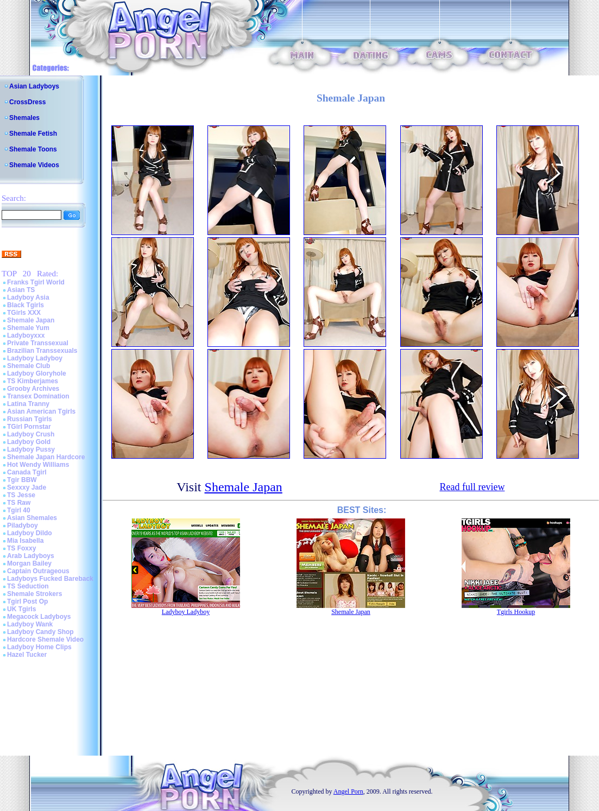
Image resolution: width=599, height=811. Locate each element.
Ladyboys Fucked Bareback (50, 578)
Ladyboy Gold (29, 442)
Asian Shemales (32, 518)
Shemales (24, 118)
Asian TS (21, 290)
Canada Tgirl (27, 472)
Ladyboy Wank (30, 624)
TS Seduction (28, 586)
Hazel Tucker (27, 654)
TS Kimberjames (32, 381)
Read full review (472, 486)
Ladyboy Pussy (31, 449)
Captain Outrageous (38, 571)
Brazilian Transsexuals (42, 350)
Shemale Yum (28, 328)
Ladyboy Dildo (29, 533)
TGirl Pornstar (29, 426)
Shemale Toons (33, 149)
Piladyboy (22, 525)
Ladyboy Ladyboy (34, 358)
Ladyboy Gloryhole (36, 373)
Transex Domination (38, 396)
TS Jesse (21, 495)
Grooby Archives (33, 388)
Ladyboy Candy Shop (40, 632)
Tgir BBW (22, 480)
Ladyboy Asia (28, 297)
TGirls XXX (24, 312)
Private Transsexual (37, 343)
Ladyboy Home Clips (39, 647)
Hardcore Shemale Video (45, 639)
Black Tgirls (25, 305)
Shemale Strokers (34, 594)
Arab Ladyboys (30, 556)
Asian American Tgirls (41, 411)
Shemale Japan (30, 320)
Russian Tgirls (29, 419)
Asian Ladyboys (34, 86)
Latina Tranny (28, 404)
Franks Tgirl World (36, 282)
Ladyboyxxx (26, 335)
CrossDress (27, 102)
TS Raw (18, 502)
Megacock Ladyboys (39, 616)
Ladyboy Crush (30, 434)
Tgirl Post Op (27, 601)
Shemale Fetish (33, 133)
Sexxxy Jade (26, 487)
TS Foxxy (21, 548)
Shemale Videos (34, 165)
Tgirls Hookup (516, 612)
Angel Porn (348, 791)
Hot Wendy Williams (38, 464)
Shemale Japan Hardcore (46, 457)
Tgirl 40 (18, 510)
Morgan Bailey (29, 563)
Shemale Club (28, 366)
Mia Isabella (25, 540)
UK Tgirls (21, 609)
